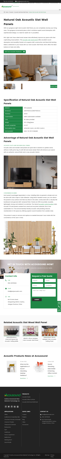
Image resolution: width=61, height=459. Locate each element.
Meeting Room (8, 440)
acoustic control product (46, 204)
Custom (24, 414)
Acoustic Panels (26, 397)
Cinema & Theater (9, 422)
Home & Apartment (9, 435)
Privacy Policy (52, 456)
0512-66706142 (45, 417)
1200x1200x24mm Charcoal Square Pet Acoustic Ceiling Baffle (11, 339)
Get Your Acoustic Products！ (15, 52)
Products (11, 12)
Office (6, 414)
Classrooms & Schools (10, 425)
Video (23, 422)
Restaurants (7, 427)
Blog (23, 419)
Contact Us (44, 412)
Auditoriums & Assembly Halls (12, 417)
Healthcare (7, 432)
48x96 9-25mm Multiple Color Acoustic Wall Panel (30, 339)
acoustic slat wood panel (30, 40)
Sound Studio (7, 442)
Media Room (7, 437)
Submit (36, 300)
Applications (8, 412)
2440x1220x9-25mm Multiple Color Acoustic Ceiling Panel (49, 339)
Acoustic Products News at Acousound (26, 356)
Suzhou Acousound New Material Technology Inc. (22, 455)
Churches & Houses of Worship (12, 419)
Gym (5, 430)
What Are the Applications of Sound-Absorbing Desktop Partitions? (24, 370)
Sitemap (47, 455)
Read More (23, 378)
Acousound (25, 425)
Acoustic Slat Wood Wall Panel (30, 402)
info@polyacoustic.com (47, 414)
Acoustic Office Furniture (28, 399)
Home (7, 12)
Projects (24, 417)
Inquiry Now (50, 86)
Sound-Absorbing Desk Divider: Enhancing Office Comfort (52, 368)
